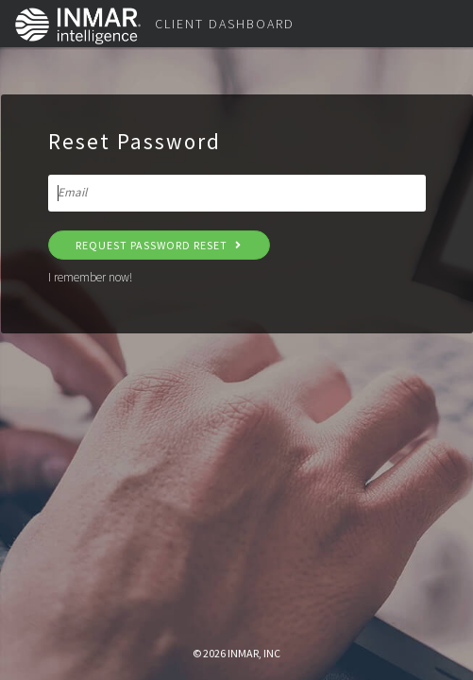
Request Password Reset (159, 245)
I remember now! (90, 277)
